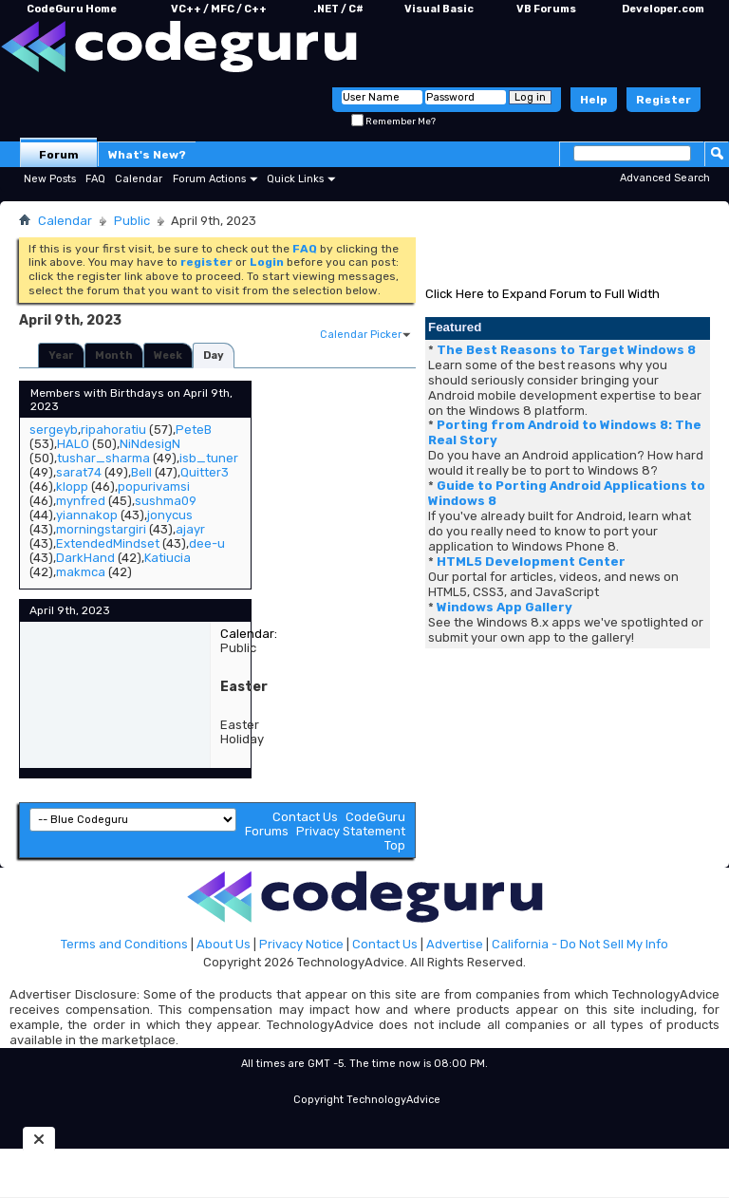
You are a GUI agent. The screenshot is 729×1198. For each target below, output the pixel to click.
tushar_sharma (103, 458)
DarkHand (85, 558)
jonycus (170, 515)
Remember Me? (393, 121)
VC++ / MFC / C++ (219, 9)
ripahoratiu (113, 429)
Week (168, 355)
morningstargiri (101, 529)
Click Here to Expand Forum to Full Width (542, 294)
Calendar (138, 179)
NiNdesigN (150, 444)
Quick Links (295, 179)
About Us (223, 944)
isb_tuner (208, 458)
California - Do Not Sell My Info (580, 944)
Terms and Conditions (124, 944)
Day (213, 355)
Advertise (454, 944)
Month (114, 355)
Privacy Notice (301, 944)
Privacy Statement (350, 831)
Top (394, 845)
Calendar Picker (361, 334)
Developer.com (663, 9)
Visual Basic (439, 9)
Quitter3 (204, 472)
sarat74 (79, 472)
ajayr (190, 529)
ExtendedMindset (107, 543)
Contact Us (305, 817)
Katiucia (167, 558)
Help (594, 99)
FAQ (95, 179)
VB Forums (546, 9)
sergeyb (53, 429)
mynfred (80, 501)
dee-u (207, 543)
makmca (80, 572)
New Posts (50, 179)
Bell (141, 472)
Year (61, 355)
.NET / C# (338, 9)
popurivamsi (154, 486)
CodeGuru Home (72, 9)
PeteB (194, 429)
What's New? (147, 154)
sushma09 (165, 501)
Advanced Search (665, 178)
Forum (59, 154)
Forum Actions (209, 179)
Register (663, 99)
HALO (73, 444)
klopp (72, 486)
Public (132, 221)
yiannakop (87, 515)
